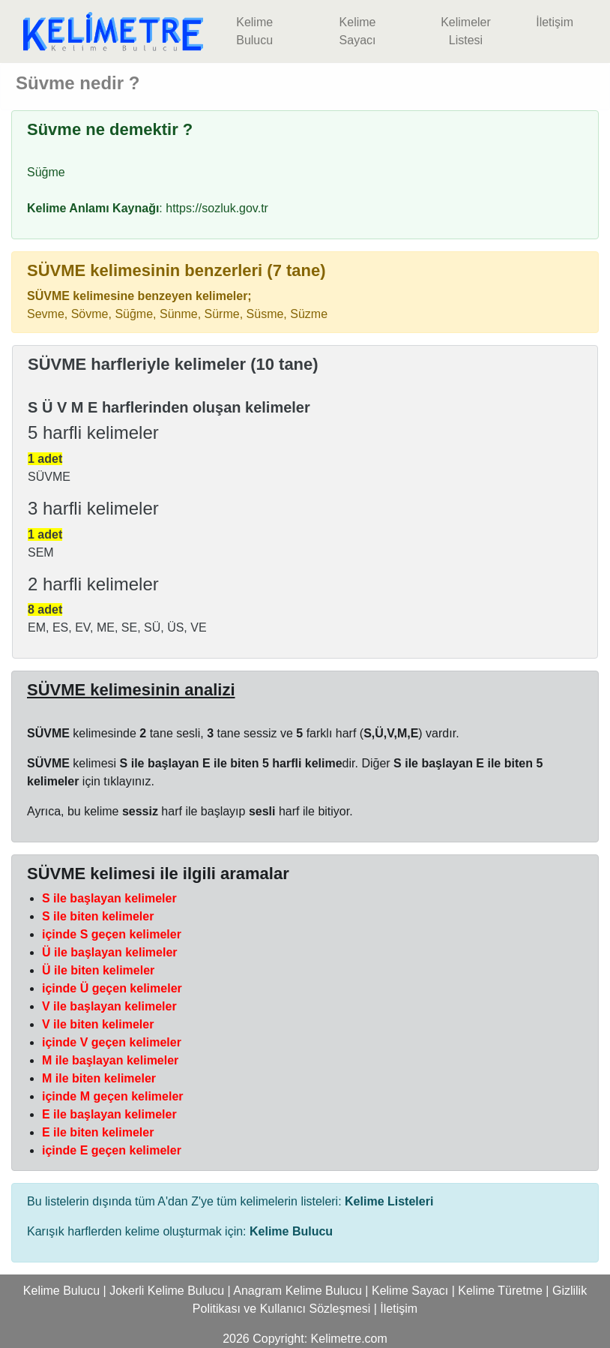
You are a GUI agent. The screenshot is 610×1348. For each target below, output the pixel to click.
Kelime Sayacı (357, 31)
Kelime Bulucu (254, 31)
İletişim (554, 22)
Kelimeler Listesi (466, 31)
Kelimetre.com (349, 1338)
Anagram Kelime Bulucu (297, 1290)
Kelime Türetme (500, 1290)
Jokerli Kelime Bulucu (166, 1290)
